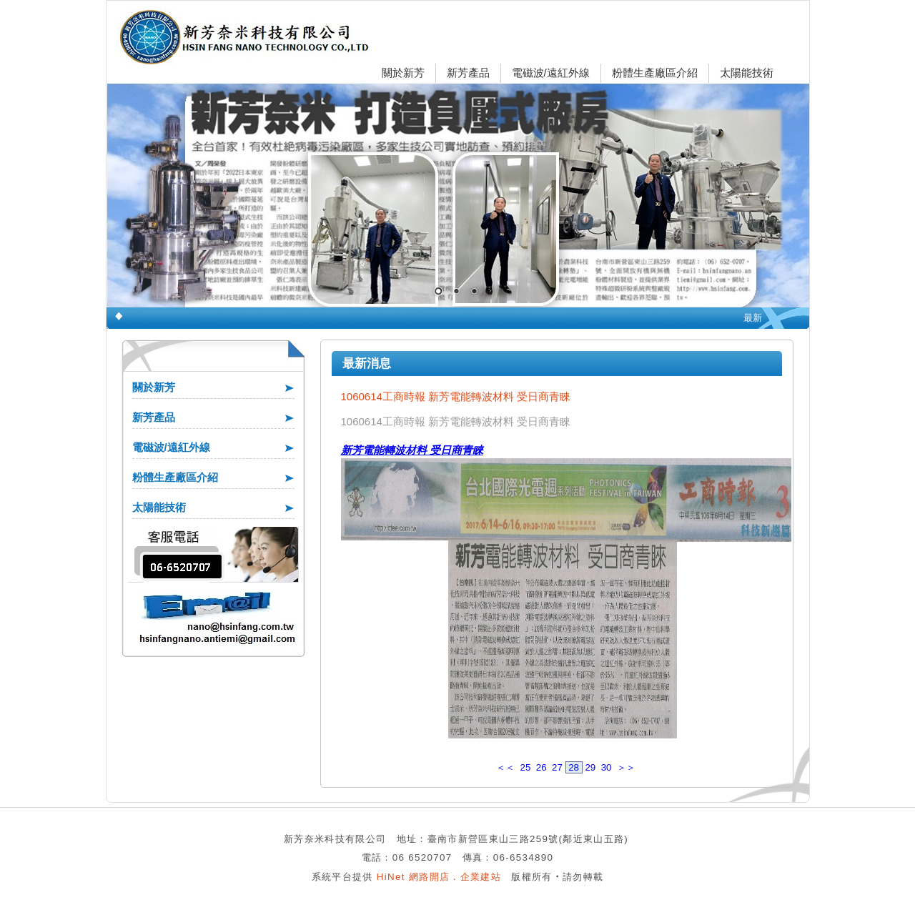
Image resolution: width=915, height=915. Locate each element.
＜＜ (505, 767)
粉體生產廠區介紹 (655, 72)
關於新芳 (403, 72)
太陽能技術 (746, 72)
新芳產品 (468, 72)
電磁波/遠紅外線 (551, 72)
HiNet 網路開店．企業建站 (439, 876)
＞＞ (626, 767)
